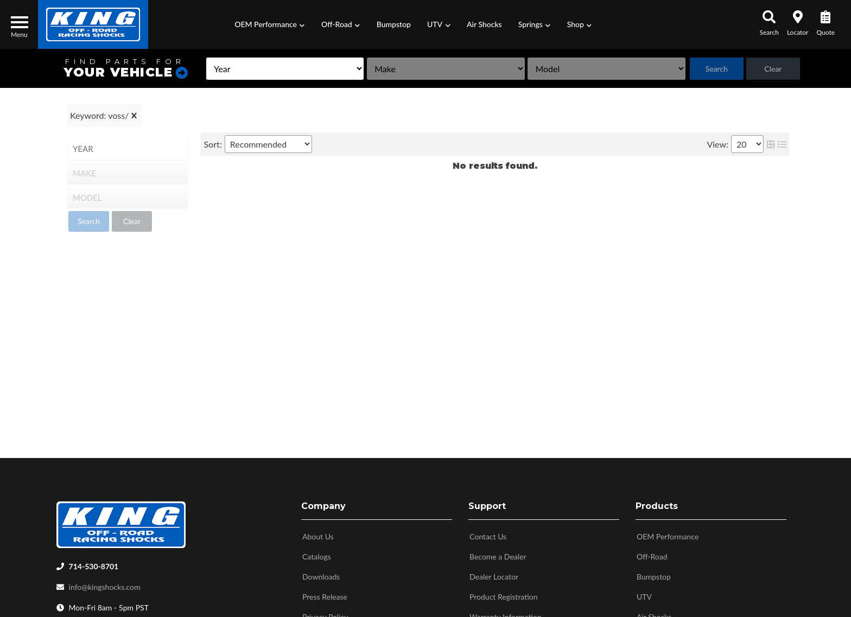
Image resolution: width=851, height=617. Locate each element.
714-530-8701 (94, 564)
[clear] (134, 115)
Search (717, 68)
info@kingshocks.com (105, 584)
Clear (773, 68)
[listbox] (285, 69)
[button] (269, 24)
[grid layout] (770, 144)
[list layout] (782, 144)
